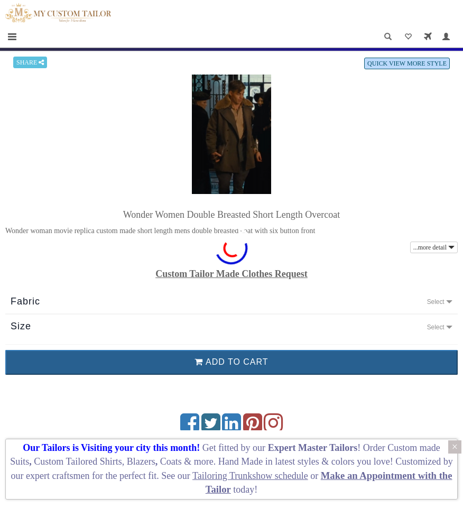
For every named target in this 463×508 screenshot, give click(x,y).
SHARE (30, 62)
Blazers (141, 461)
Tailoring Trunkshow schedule (250, 475)
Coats (172, 461)
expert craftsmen (57, 475)
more (204, 461)
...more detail (434, 247)
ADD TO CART (231, 361)
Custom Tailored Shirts (78, 461)
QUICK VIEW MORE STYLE (407, 63)
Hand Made (240, 461)
